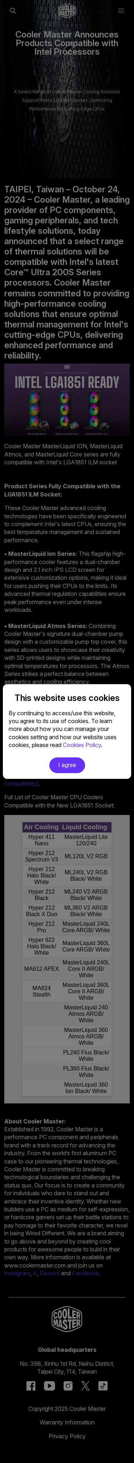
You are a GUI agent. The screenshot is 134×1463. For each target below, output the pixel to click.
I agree (67, 764)
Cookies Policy (82, 744)
